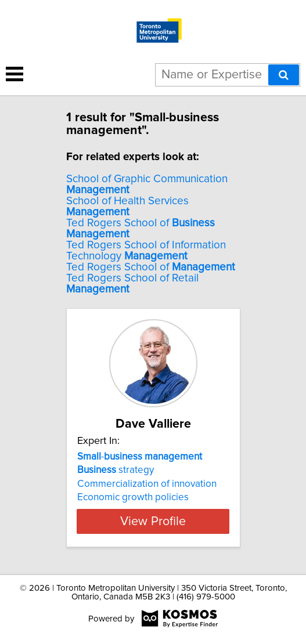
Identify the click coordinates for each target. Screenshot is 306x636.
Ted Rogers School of (150, 267)
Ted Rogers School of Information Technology (146, 251)
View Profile (153, 521)
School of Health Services (127, 207)
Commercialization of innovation (147, 484)
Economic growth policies (133, 497)
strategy (115, 470)
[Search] (283, 74)
